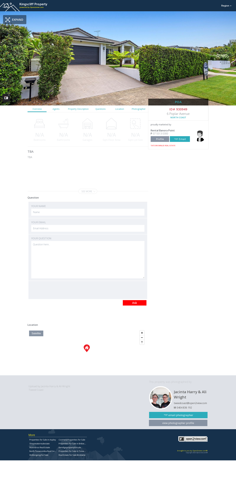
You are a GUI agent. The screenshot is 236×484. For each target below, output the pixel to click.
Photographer (139, 108)
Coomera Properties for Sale (72, 439)
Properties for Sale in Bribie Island (74, 443)
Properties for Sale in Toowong (73, 451)
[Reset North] (142, 342)
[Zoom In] (142, 333)
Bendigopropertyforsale (70, 447)
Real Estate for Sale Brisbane (72, 455)
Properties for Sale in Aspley (42, 439)
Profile (160, 139)
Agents (56, 108)
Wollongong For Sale (38, 455)
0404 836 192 (184, 407)
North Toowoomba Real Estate (43, 451)
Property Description (78, 108)
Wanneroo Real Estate (39, 447)
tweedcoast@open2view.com (190, 403)
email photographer (180, 415)
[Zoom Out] (142, 337)
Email (182, 139)
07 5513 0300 (160, 133)
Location (119, 108)
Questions (100, 108)
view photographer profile (178, 423)
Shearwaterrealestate (39, 443)
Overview (37, 108)
